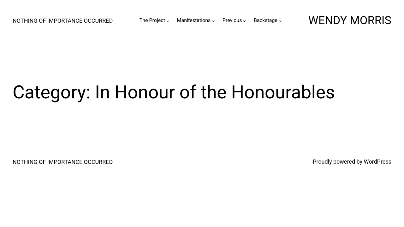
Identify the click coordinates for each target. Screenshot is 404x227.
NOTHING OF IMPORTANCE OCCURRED (63, 20)
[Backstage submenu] (280, 20)
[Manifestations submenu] (213, 20)
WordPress (377, 161)
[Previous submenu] (244, 20)
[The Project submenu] (167, 20)
